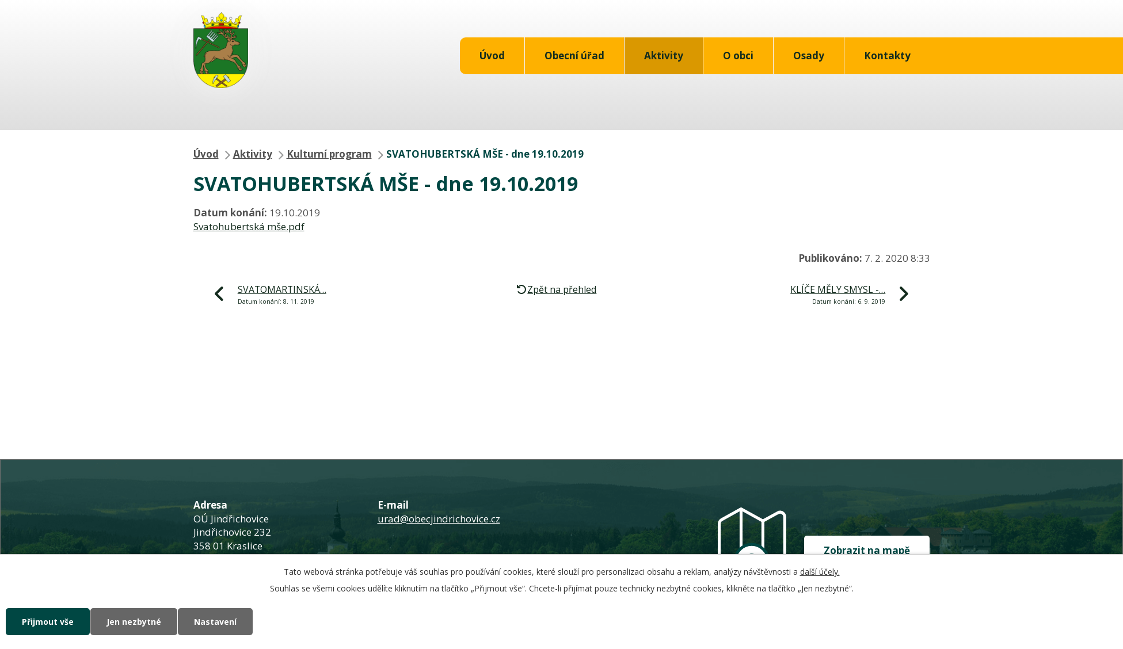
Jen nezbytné (133, 621)
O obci (738, 55)
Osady (808, 55)
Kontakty (887, 55)
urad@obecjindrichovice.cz (439, 518)
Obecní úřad (574, 55)
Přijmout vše (48, 621)
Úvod (492, 55)
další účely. (820, 571)
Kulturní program (329, 154)
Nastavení (215, 621)
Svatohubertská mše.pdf (248, 226)
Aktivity (663, 55)
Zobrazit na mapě (867, 550)
